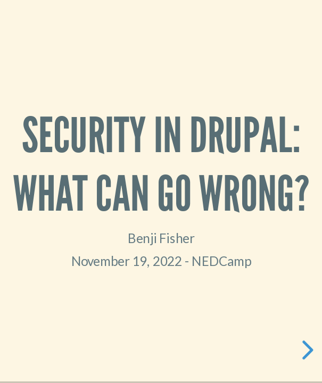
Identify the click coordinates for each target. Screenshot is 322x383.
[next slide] (306, 350)
